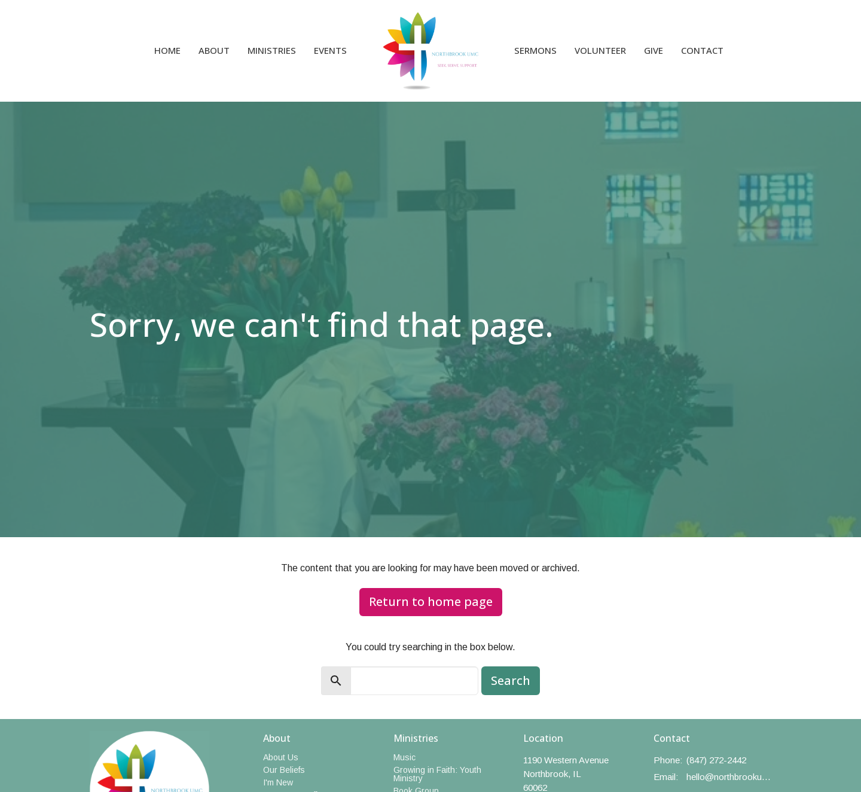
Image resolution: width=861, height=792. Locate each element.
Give (653, 50)
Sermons (535, 50)
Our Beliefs (284, 770)
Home (167, 50)
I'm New (278, 782)
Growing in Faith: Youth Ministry (437, 774)
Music (404, 757)
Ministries (272, 50)
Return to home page (431, 601)
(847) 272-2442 (716, 760)
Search (510, 680)
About (214, 50)
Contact (702, 50)
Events (330, 50)
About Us (280, 757)
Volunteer (600, 50)
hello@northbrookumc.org (729, 777)
